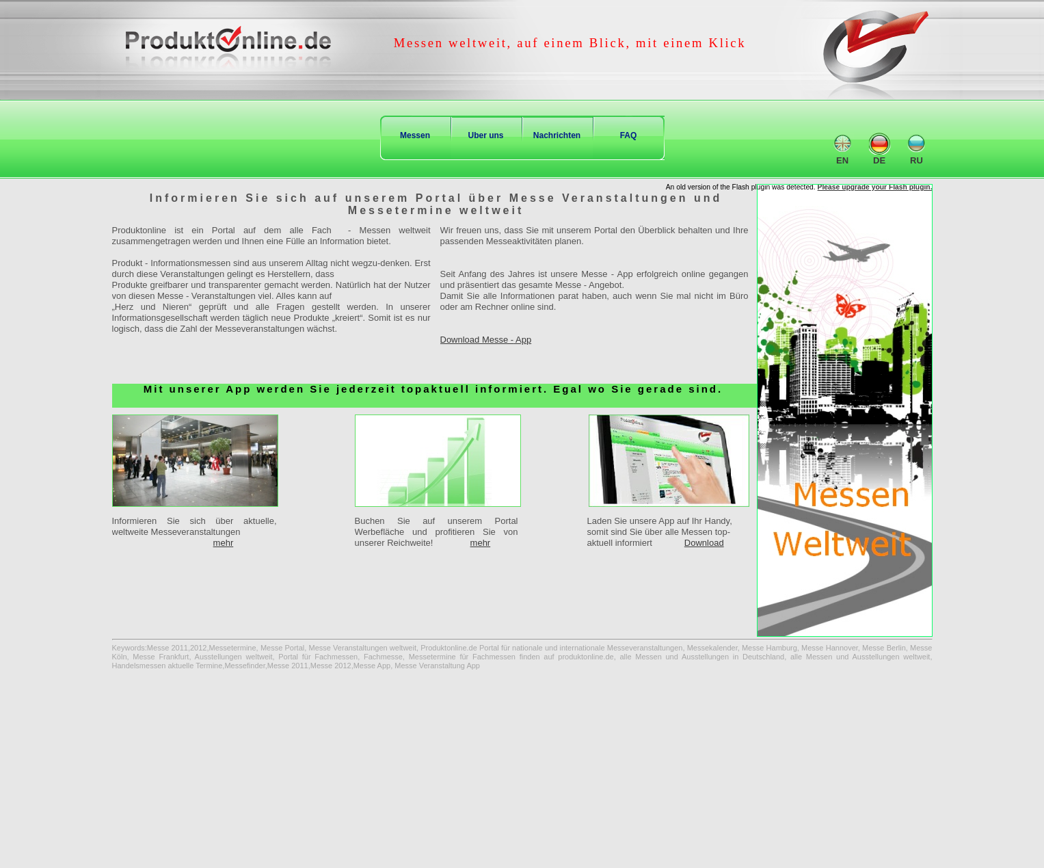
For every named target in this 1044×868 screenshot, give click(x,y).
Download (704, 543)
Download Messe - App (486, 339)
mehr (223, 543)
